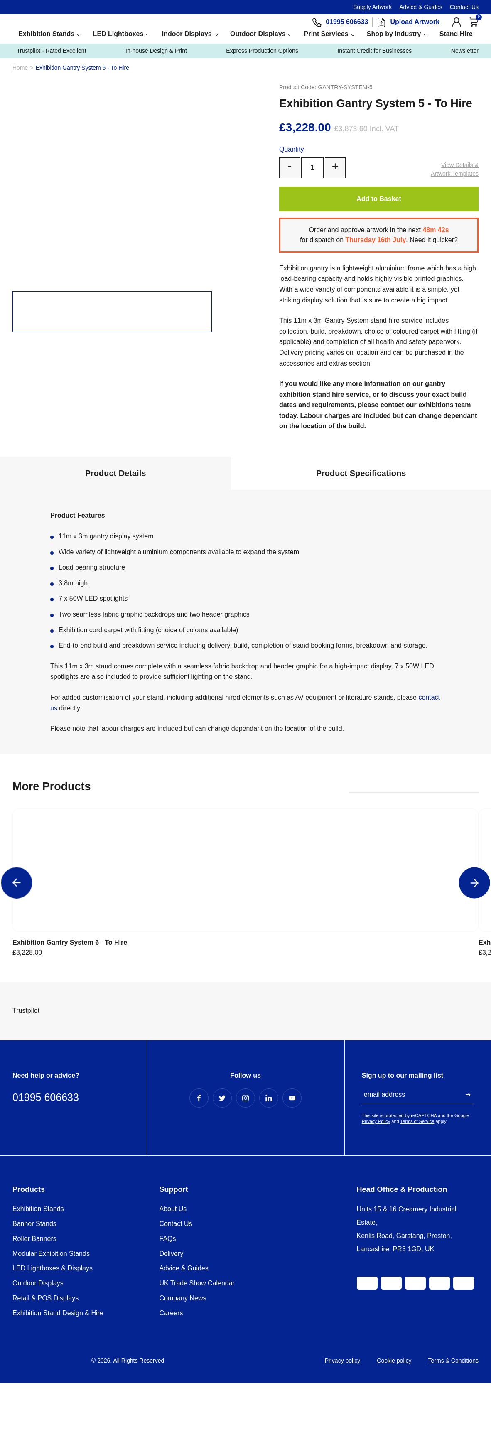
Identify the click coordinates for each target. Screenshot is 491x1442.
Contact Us (464, 7)
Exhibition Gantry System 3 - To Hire (338, 940)
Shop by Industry (394, 53)
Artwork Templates (455, 189)
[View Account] (456, 32)
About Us (173, 1260)
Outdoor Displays (257, 53)
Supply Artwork (372, 7)
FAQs (168, 1290)
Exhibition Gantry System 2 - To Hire (434, 940)
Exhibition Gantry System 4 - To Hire (243, 940)
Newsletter (459, 71)
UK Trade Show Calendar (197, 1334)
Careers (171, 1364)
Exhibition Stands (46, 53)
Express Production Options (273, 71)
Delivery (172, 1304)
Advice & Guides (420, 7)
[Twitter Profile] (222, 1149)
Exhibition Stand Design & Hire (57, 1364)
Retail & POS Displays (45, 1349)
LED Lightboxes (118, 53)
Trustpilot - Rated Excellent (68, 71)
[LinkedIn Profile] (268, 1149)
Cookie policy (394, 1412)
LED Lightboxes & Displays (52, 1319)
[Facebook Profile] (199, 1149)
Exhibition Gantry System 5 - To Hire (148, 940)
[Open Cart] (474, 32)
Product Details (115, 493)
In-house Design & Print (177, 71)
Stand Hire (456, 53)
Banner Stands (34, 1275)
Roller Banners (34, 1290)
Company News (183, 1349)
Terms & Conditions (453, 1412)
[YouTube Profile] (292, 1149)
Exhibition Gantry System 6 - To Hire (52, 940)
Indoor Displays (187, 53)
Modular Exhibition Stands (51, 1304)
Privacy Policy (376, 1172)
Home (20, 88)
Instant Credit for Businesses (377, 71)
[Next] (474, 893)
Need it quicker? (436, 259)
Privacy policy (343, 1412)
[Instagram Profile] (245, 1149)
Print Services (326, 53)
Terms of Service (417, 1172)
